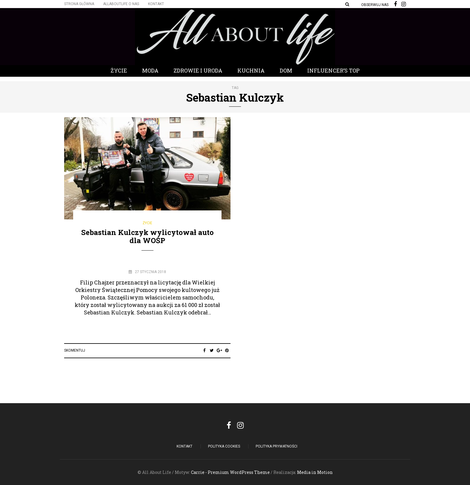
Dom (286, 70)
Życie (119, 70)
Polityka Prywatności (276, 446)
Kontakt (156, 4)
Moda (150, 70)
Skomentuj (74, 350)
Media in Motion (315, 472)
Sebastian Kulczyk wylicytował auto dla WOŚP (147, 236)
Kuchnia (251, 70)
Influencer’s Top (333, 70)
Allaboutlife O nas (121, 4)
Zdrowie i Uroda (198, 70)
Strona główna (79, 4)
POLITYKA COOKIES (224, 446)
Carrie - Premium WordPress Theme (230, 472)
